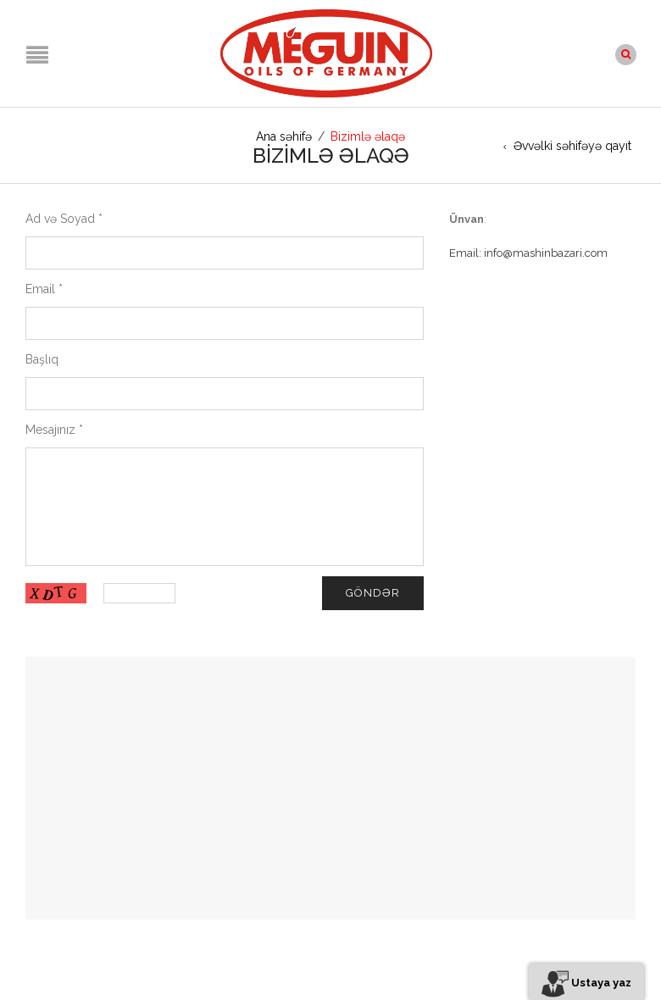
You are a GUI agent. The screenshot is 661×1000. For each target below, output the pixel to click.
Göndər (373, 592)
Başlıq (41, 359)
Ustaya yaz (586, 982)
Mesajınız (54, 429)
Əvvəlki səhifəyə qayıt (572, 146)
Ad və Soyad (64, 218)
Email (44, 289)
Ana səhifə (284, 136)
